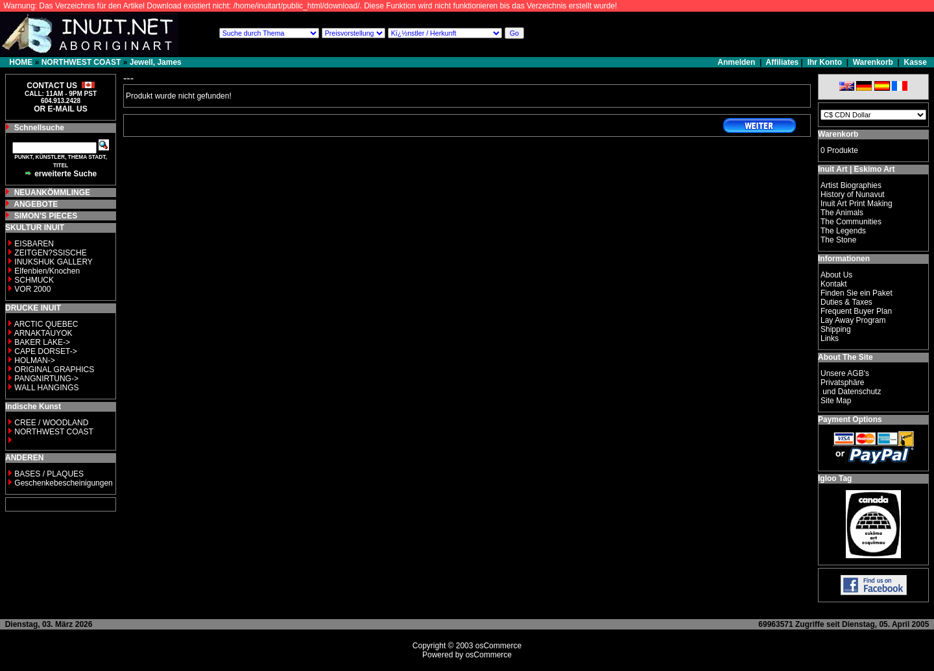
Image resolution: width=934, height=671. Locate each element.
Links (829, 338)
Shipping (835, 329)
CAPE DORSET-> (45, 351)
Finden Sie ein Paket (856, 293)
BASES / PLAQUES (49, 473)
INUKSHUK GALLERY (53, 261)
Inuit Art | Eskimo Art (856, 169)
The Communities (850, 221)
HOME (20, 62)
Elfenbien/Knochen (47, 271)
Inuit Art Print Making (856, 203)
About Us (836, 274)
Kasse (915, 62)
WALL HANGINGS (46, 387)
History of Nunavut (852, 194)
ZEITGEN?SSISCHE (50, 252)
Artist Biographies (850, 185)
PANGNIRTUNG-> (46, 378)
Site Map (835, 400)
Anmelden (737, 62)
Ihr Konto (825, 62)
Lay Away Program (853, 320)
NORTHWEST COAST (81, 62)
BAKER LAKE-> (42, 342)
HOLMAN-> (34, 360)
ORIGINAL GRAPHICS (54, 369)
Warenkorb (873, 62)
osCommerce (498, 645)
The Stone (838, 239)
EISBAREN (34, 243)
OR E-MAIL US (60, 108)
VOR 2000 (32, 289)
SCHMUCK (34, 280)
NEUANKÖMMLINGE (52, 192)
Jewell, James (156, 62)
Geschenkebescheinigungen (63, 483)
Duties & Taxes (846, 302)
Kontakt (833, 283)
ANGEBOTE (36, 204)
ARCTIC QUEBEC (46, 324)
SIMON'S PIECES (46, 215)
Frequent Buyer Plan (856, 311)
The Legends (843, 230)
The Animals (841, 212)
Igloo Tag (835, 478)
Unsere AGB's (844, 373)
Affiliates (782, 62)
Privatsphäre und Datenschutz (850, 387)
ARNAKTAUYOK (43, 333)
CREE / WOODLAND (50, 422)
